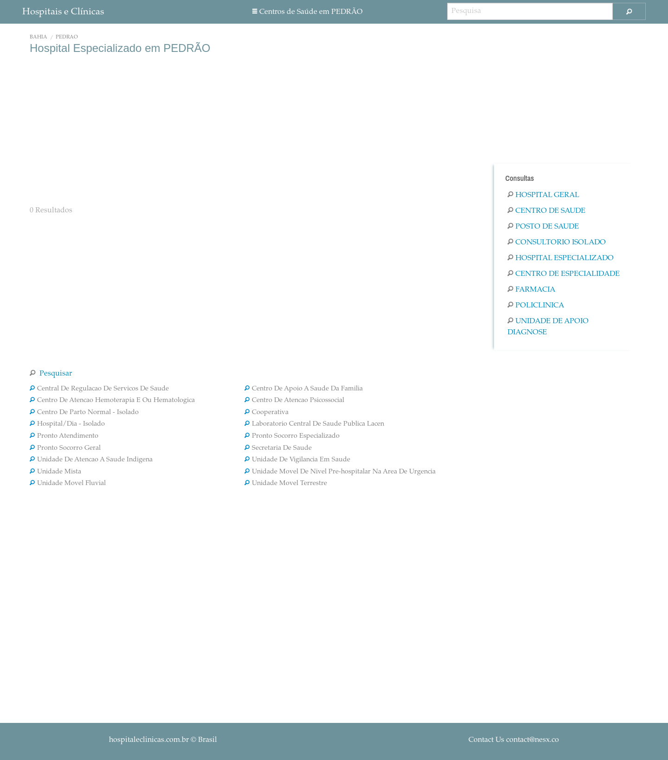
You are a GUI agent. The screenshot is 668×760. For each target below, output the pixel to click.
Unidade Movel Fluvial (68, 483)
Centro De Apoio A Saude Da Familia (303, 389)
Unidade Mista (55, 472)
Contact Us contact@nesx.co (514, 740)
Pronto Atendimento (64, 436)
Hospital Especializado (560, 258)
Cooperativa (266, 412)
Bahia (38, 37)
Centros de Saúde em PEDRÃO (307, 12)
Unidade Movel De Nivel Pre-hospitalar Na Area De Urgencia (340, 472)
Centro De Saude (546, 211)
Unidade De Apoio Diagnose (548, 327)
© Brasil (163, 740)
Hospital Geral (543, 195)
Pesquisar (51, 373)
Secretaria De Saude (278, 448)
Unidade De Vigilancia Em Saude (297, 460)
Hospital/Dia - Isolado (67, 424)
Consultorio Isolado (556, 242)
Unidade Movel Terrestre (285, 483)
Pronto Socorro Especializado (292, 436)
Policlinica (535, 305)
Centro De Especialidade (563, 274)
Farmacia (531, 290)
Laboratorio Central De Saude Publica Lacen (314, 424)
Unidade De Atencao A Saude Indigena (91, 460)
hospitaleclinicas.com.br (149, 740)
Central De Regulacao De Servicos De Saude (99, 389)
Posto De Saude (543, 226)
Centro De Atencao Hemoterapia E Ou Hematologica (112, 400)
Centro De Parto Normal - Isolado (84, 412)
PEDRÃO (67, 37)
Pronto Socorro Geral (65, 448)
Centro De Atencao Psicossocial (294, 400)
